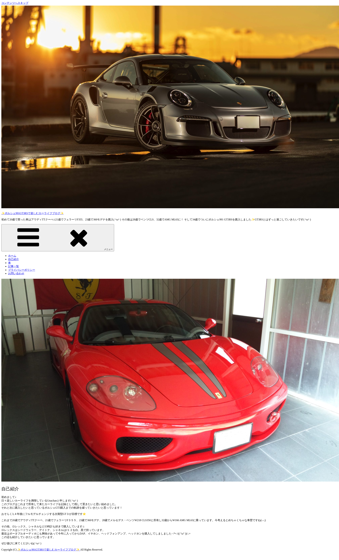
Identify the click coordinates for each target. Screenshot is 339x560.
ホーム (12, 255)
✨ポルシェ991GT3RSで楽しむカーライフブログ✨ (32, 213)
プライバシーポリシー (21, 269)
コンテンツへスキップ (14, 3)
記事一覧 (13, 266)
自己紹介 (13, 259)
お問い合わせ (16, 273)
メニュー (58, 238)
